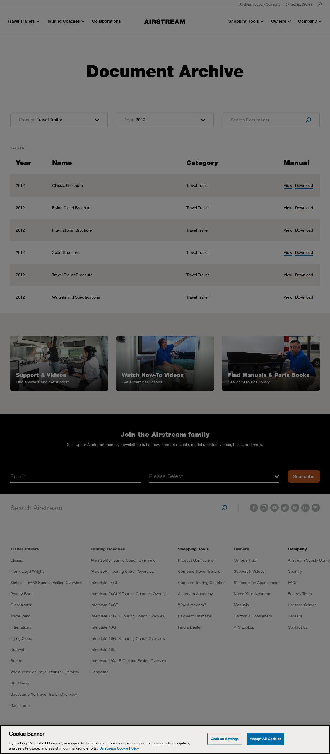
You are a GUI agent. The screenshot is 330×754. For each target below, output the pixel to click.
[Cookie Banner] (165, 739)
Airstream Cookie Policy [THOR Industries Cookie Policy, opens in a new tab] (119, 748)
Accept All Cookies (265, 738)
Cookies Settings (225, 738)
